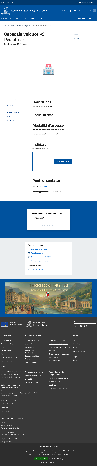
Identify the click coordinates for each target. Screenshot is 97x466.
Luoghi (26, 25)
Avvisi (75, 347)
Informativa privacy (55, 381)
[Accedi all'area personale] (86, 2)
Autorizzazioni (53, 357)
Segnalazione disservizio (33, 375)
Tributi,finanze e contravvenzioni (59, 347)
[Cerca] (93, 10)
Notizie (75, 340)
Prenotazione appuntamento (34, 372)
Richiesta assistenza (31, 382)
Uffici (2, 347)
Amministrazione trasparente (58, 378)
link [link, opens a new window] (67, 454)
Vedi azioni (77, 38)
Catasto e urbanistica (32, 356)
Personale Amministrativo (9, 357)
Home (5, 25)
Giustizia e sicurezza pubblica (58, 344)
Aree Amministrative (8, 344)
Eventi (75, 360)
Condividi (77, 34)
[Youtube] (72, 10)
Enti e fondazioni (6, 351)
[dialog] (48, 454)
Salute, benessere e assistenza (59, 354)
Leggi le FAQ (29, 379)
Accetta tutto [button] (41, 458)
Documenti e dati (6, 361)
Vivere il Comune (15, 25)
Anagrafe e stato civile (32, 340)
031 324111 (44, 186)
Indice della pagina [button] (11, 99)
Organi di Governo (7, 340)
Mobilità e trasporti (31, 362)
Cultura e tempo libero (32, 344)
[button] (48, 463)
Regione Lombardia (7, 2)
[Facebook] (67, 10)
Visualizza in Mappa (62, 161)
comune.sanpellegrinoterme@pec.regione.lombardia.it (19, 393)
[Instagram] (77, 10)
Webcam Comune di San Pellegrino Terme (56, 373)
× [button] (95, 445)
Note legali (52, 385)
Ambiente (52, 350)
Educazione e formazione (57, 340)
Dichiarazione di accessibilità (58, 388)
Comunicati (76, 344)
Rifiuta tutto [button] (56, 458)
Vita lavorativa (29, 347)
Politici (3, 354)
